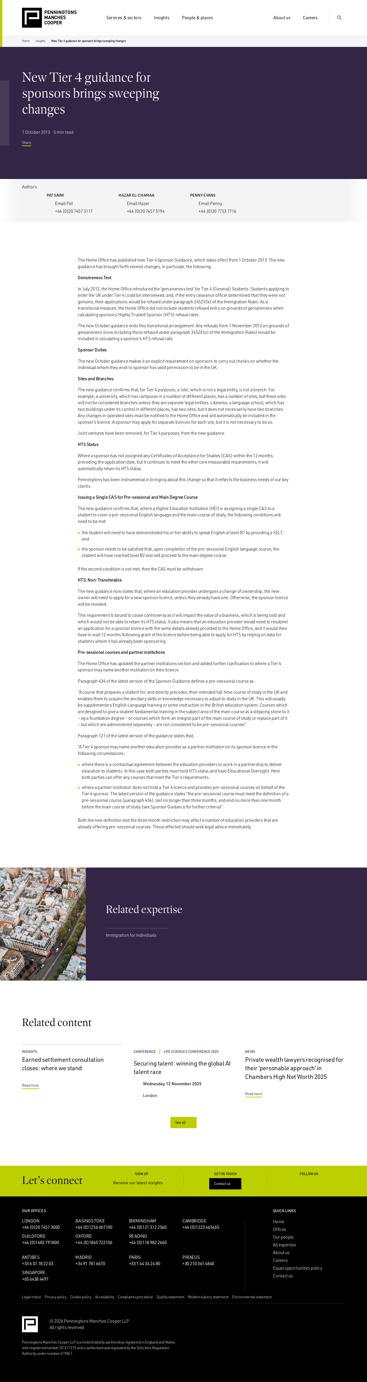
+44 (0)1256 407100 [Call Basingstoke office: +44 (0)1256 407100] (93, 1227)
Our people (283, 1237)
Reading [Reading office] (138, 1236)
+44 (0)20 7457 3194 (146, 211)
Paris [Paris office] (135, 1257)
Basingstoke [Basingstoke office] (90, 1221)
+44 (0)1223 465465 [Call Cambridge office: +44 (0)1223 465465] (200, 1227)
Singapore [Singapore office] (33, 1272)
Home (26, 41)
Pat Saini (55, 195)
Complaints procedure (135, 1296)
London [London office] (31, 1221)
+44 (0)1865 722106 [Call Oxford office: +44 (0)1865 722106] (93, 1242)
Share (30, 145)
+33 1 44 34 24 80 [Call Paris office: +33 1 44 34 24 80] (144, 1263)
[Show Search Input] (339, 17)
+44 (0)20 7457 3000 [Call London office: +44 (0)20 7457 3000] (41, 1227)
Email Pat (64, 203)
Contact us (226, 1183)
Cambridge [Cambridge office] (194, 1221)
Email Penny (210, 203)
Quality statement (170, 1296)
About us (284, 17)
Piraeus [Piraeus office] (191, 1257)
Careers (313, 17)
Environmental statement (252, 1296)
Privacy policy (56, 1296)
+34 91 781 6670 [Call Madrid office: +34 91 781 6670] (90, 1263)
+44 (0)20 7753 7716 (217, 211)
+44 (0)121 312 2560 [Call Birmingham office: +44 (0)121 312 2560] (148, 1227)
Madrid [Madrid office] (83, 1257)
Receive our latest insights (141, 1182)
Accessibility (104, 1296)
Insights (164, 17)
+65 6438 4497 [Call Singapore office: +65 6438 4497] (35, 1279)
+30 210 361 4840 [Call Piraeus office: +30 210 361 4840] (198, 1263)
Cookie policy (81, 1296)
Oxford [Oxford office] (83, 1236)
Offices (279, 1229)
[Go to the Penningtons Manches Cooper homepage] (49, 18)
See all (184, 1122)
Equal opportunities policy (297, 1268)
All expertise (284, 1245)
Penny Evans (203, 195)
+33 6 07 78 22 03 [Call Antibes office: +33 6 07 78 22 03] (37, 1263)
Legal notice (31, 1296)
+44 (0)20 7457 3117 (74, 211)
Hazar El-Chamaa (136, 195)
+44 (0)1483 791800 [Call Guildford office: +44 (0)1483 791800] (40, 1242)
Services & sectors (126, 17)
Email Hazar (138, 203)
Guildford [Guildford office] (33, 1236)
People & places (200, 17)
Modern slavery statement (208, 1296)
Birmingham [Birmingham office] (142, 1221)
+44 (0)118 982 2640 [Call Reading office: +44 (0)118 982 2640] (148, 1242)
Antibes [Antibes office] (30, 1257)
